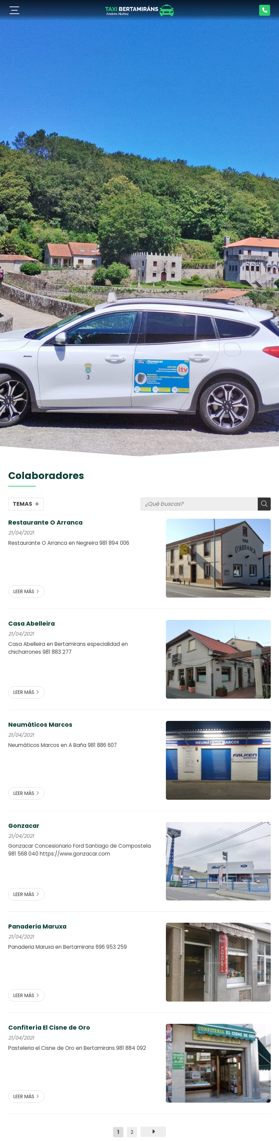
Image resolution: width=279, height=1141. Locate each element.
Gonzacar (23, 826)
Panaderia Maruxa (37, 926)
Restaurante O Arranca (45, 522)
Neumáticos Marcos (40, 724)
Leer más (23, 591)
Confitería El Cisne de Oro (49, 1027)
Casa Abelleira (31, 623)
